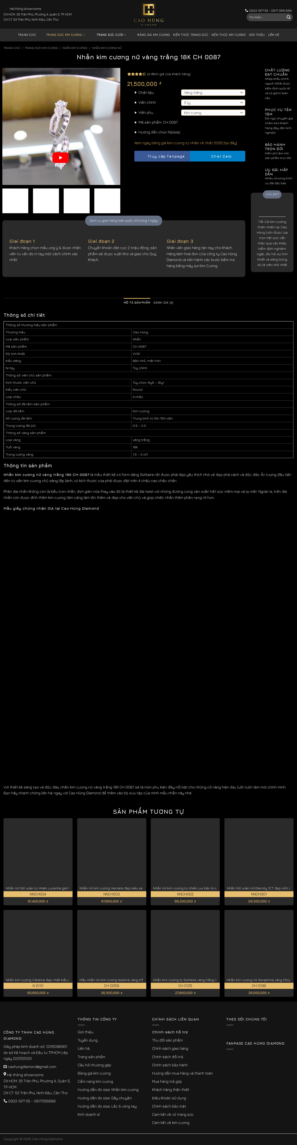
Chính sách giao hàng (170, 1048)
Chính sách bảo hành (170, 1065)
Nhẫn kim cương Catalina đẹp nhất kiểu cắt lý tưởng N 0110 (52, 980)
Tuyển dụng (88, 1040)
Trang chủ (27, 35)
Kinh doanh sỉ (89, 1114)
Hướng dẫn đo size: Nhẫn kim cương (108, 1089)
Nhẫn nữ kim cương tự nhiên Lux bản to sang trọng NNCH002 (201, 888)
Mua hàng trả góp (167, 1081)
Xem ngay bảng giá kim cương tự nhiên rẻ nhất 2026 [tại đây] (185, 143)
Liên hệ (273, 35)
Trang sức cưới (107, 35)
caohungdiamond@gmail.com (32, 1066)
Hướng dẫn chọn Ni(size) (159, 132)
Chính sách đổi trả (167, 1057)
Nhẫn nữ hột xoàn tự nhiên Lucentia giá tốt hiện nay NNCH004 (54, 888)
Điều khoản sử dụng (169, 1098)
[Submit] (289, 17)
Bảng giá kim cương (150, 35)
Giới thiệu (257, 35)
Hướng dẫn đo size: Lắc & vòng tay (107, 1106)
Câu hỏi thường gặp (94, 1065)
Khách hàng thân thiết (170, 1089)
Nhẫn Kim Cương (74, 48)
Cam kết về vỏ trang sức (173, 1114)
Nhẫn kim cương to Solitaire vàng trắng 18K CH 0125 (193, 980)
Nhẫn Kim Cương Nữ (107, 48)
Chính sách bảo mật (169, 1106)
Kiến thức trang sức (190, 35)
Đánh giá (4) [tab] (163, 302)
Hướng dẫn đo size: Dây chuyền (105, 1098)
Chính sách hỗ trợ (170, 1032)
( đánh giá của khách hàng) (169, 74)
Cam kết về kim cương (170, 1122)
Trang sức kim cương (62, 35)
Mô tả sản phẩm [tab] (137, 302)
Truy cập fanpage (161, 156)
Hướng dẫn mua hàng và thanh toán (182, 1073)
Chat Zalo (217, 156)
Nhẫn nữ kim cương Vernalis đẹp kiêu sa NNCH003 (119, 888)
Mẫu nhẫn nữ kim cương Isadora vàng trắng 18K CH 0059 (124, 980)
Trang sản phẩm (91, 1057)
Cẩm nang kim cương (95, 1081)
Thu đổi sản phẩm (167, 1040)
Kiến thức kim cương (229, 35)
